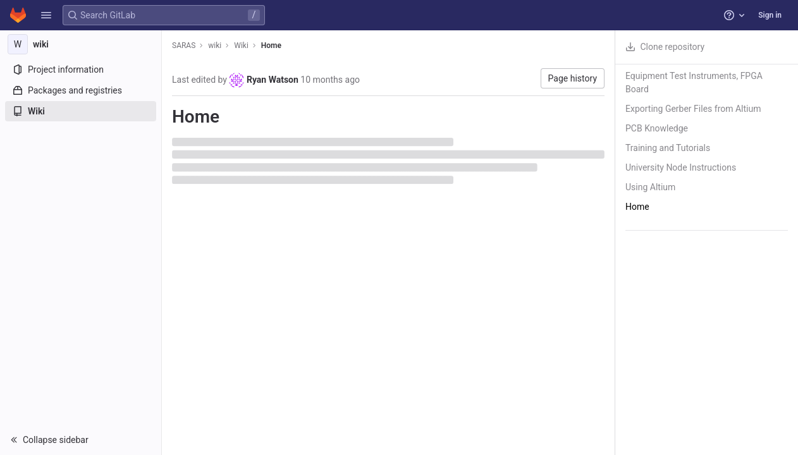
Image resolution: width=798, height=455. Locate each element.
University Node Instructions (680, 167)
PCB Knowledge (656, 128)
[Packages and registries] (80, 90)
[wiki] (81, 44)
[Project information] (80, 69)
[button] (46, 15)
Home (271, 45)
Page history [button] (572, 78)
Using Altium (650, 187)
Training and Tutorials (667, 148)
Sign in (770, 15)
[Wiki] (80, 111)
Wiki (241, 45)
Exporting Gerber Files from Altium (693, 109)
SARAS (183, 45)
